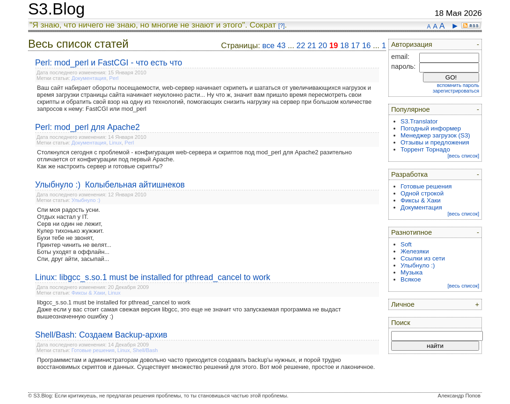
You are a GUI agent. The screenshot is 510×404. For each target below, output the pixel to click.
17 (355, 45)
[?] (281, 25)
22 (301, 45)
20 (322, 45)
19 (333, 45)
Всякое (411, 279)
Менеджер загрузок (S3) (435, 135)
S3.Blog (56, 9)
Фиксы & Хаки (88, 293)
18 (344, 45)
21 (311, 45)
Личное (403, 304)
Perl (113, 78)
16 (366, 45)
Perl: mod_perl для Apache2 (87, 127)
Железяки (415, 251)
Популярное (410, 109)
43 (281, 45)
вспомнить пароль (458, 85)
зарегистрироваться (456, 91)
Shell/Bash (145, 350)
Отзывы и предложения (435, 142)
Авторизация (411, 44)
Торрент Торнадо (425, 149)
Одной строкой (422, 193)
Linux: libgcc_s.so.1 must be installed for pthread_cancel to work (152, 277)
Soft (406, 244)
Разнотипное (411, 232)
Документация (89, 78)
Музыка (412, 272)
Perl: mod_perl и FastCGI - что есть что (108, 62)
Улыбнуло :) (86, 200)
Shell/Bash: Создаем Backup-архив (101, 334)
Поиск (400, 322)
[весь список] (463, 156)
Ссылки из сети (423, 258)
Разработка (409, 174)
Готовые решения (93, 350)
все (268, 45)
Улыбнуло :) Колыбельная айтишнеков (110, 184)
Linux (115, 142)
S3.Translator (419, 121)
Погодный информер (431, 128)
